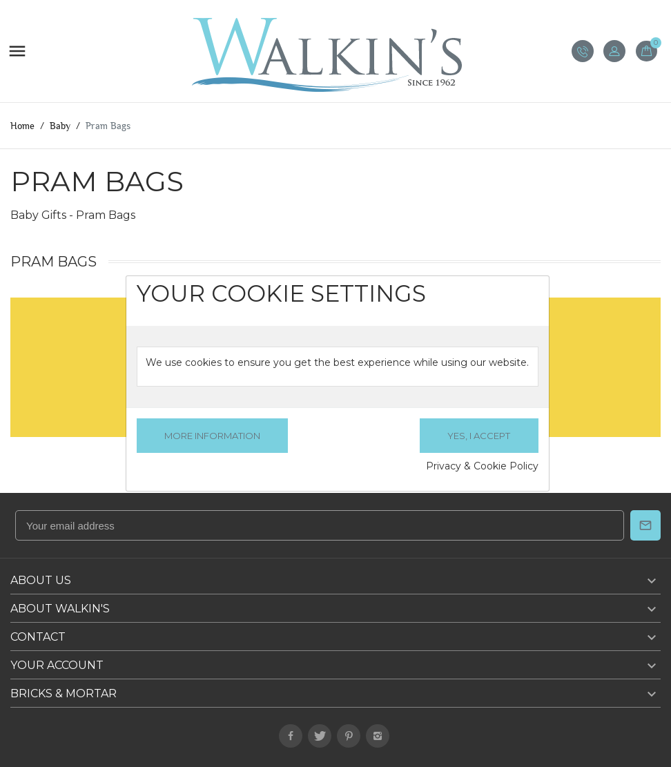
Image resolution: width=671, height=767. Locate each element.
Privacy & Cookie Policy (482, 466)
